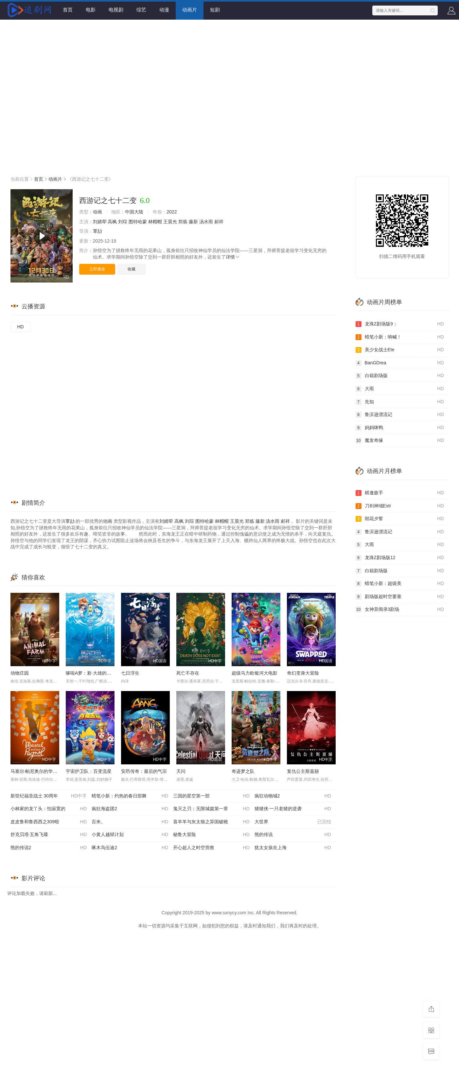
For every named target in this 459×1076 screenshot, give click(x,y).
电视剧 (116, 9)
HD (20, 326)
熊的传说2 (48, 848)
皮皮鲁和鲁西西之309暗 (48, 822)
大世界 (293, 822)
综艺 (141, 9)
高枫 (112, 221)
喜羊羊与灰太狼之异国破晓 (211, 822)
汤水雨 (206, 221)
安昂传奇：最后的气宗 (144, 771)
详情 (233, 257)
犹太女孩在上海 (293, 848)
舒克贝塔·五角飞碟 (48, 834)
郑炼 (182, 221)
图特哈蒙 (138, 221)
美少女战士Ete (400, 350)
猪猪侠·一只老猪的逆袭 (293, 809)
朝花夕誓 (400, 519)
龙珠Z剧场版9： (400, 324)
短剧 (215, 9)
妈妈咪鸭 (400, 428)
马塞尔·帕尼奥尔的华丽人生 (38, 771)
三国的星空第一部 (211, 796)
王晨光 (170, 221)
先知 (400, 402)
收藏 (131, 269)
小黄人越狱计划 (130, 834)
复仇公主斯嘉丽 (303, 771)
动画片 (189, 9)
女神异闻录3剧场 (400, 609)
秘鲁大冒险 (211, 834)
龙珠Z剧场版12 (400, 558)
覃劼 (97, 231)
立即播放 (97, 269)
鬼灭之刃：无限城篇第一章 (211, 809)
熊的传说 (293, 834)
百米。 (130, 822)
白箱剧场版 (400, 376)
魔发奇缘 (400, 440)
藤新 (193, 221)
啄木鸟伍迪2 (130, 848)
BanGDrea (400, 363)
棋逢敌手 (400, 493)
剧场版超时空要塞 (400, 596)
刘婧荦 (100, 221)
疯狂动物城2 (293, 796)
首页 (68, 9)
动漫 (164, 9)
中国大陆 (134, 211)
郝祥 (218, 221)
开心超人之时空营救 (211, 848)
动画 (97, 211)
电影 (91, 9)
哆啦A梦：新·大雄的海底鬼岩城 (98, 673)
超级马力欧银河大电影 (254, 673)
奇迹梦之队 (243, 771)
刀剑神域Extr (400, 506)
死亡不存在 (187, 673)
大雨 (400, 389)
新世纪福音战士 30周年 (48, 796)
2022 (172, 211)
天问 (180, 771)
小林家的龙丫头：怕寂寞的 (48, 809)
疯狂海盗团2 (130, 809)
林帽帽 (155, 221)
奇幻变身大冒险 (303, 673)
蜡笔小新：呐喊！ (400, 337)
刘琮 (122, 221)
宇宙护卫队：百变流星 (89, 771)
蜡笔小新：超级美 (400, 583)
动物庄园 (19, 673)
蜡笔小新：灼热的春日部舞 (130, 796)
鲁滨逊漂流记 (400, 414)
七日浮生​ (130, 673)
